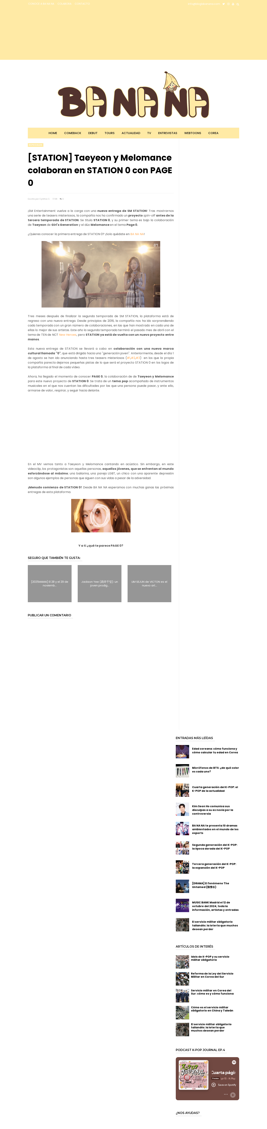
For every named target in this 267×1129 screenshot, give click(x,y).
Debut (93, 133)
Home (53, 133)
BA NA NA (137, 234)
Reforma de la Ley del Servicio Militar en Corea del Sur (212, 975)
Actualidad (131, 133)
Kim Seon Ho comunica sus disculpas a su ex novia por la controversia (212, 810)
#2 (133, 358)
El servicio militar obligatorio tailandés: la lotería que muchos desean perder (215, 925)
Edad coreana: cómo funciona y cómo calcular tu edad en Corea (215, 750)
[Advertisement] (60, 34)
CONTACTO (82, 4)
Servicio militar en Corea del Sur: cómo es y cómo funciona (212, 992)
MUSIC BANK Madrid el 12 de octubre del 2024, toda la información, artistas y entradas (215, 906)
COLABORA (64, 4)
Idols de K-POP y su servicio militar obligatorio (210, 958)
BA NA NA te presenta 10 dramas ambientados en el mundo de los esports (215, 829)
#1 (128, 358)
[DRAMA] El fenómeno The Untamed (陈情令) (210, 885)
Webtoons (192, 133)
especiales (35, 145)
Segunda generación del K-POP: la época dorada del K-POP (214, 846)
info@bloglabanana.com (204, 4)
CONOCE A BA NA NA (41, 4)
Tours (110, 133)
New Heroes (67, 335)
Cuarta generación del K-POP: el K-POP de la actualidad (215, 789)
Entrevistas (167, 133)
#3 (138, 358)
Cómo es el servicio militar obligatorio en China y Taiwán (212, 1009)
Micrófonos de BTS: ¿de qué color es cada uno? (215, 769)
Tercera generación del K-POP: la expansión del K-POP (214, 866)
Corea (213, 133)
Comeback (72, 133)
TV (149, 133)
